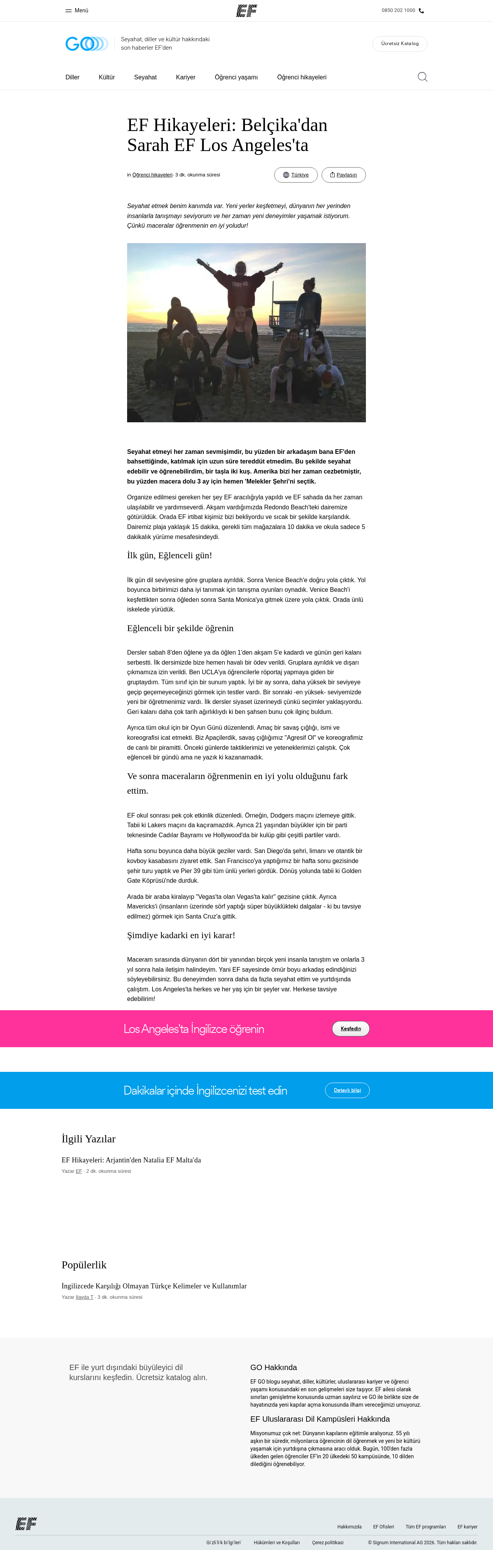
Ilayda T (85, 1297)
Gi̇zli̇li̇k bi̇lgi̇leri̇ (223, 1542)
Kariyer (186, 77)
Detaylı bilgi (347, 1090)
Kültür (107, 77)
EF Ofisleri (383, 1527)
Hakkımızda (349, 1527)
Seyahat (145, 77)
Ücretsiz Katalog (400, 43)
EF (79, 1171)
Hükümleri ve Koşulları (277, 1542)
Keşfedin (351, 1028)
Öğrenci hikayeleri (302, 77)
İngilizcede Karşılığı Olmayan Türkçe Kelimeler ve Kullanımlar (154, 1286)
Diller (72, 77)
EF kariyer (468, 1527)
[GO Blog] (87, 43)
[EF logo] (26, 1523)
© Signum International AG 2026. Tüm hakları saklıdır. (423, 1542)
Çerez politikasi (327, 1542)
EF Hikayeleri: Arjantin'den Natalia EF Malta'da (131, 1160)
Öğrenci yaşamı (236, 77)
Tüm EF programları (426, 1527)
